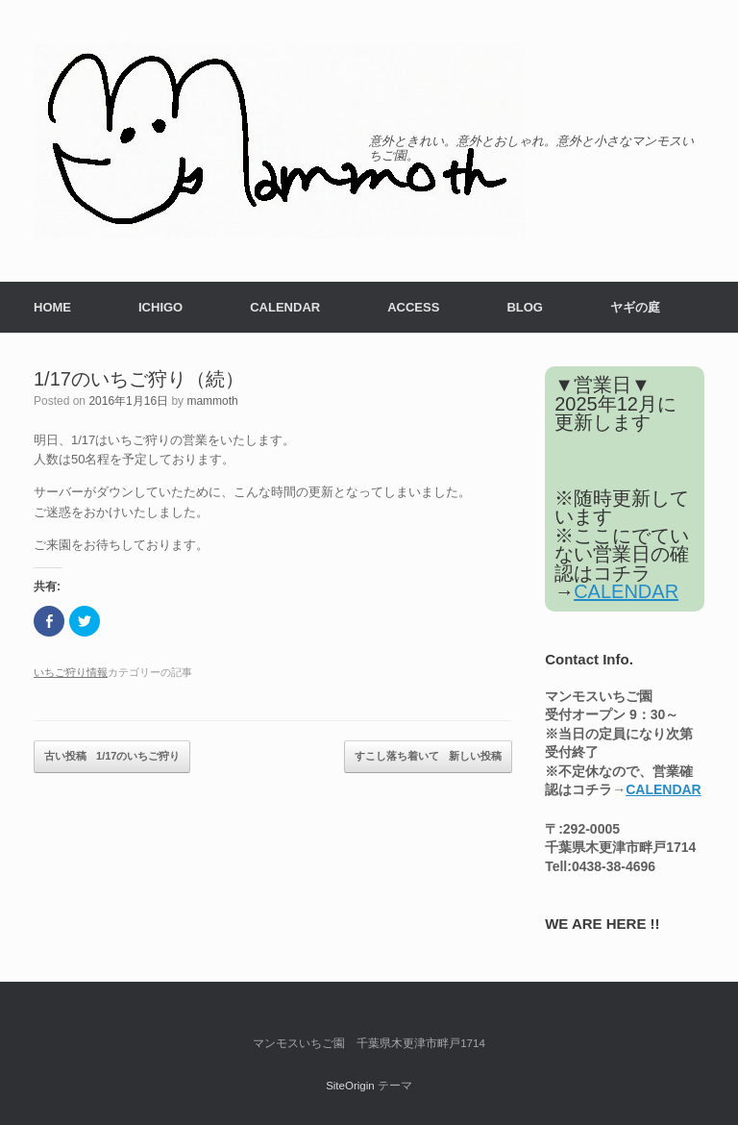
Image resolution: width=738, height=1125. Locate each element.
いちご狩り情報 (71, 672)
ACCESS (413, 307)
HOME (52, 307)
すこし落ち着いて (428, 756)
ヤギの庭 (635, 307)
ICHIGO (160, 307)
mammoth (211, 401)
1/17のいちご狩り (112, 756)
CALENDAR (285, 307)
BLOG (524, 307)
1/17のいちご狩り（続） (139, 378)
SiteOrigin (350, 1085)
